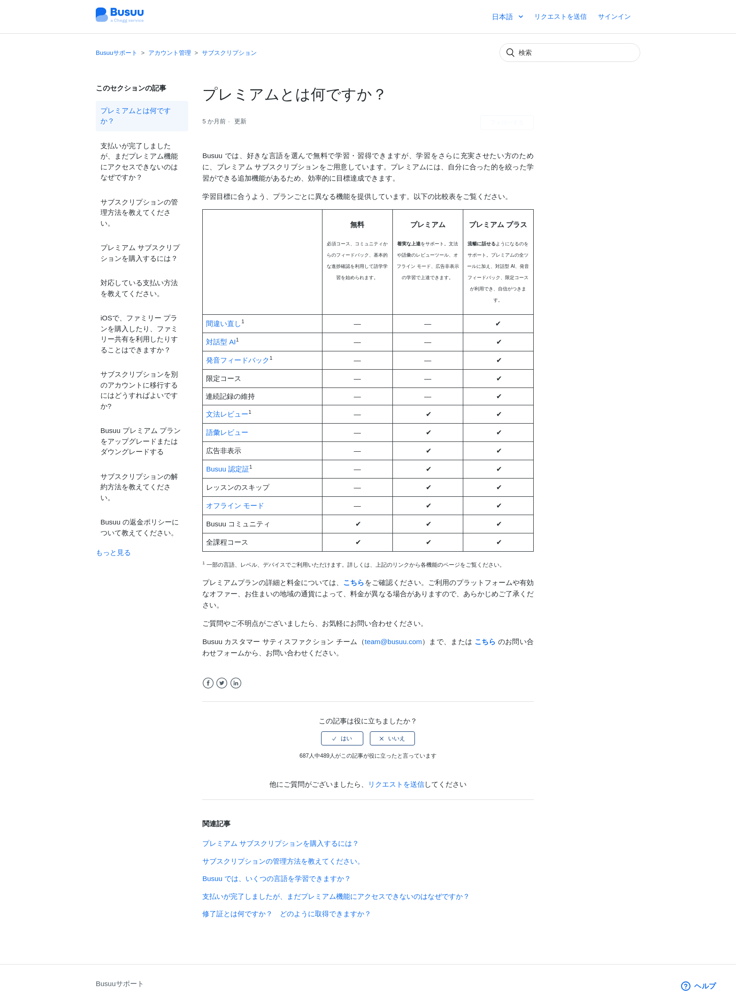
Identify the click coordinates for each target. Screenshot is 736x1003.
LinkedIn (236, 683)
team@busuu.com (393, 642)
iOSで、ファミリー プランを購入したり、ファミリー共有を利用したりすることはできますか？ (139, 334)
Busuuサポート (117, 52)
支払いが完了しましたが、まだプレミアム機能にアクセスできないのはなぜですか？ (139, 162)
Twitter (222, 683)
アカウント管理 (169, 52)
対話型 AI (221, 342)
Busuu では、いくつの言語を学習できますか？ (276, 878)
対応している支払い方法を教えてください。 (139, 288)
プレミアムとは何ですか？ (135, 115)
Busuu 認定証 (227, 469)
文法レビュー (227, 414)
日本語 (503, 17)
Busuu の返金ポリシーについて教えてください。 (139, 527)
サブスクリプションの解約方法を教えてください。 (139, 487)
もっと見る (113, 552)
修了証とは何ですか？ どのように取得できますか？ (286, 914)
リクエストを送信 (560, 16)
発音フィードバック (237, 360)
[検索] (569, 52)
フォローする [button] (507, 122)
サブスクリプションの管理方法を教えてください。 (139, 212)
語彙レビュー (227, 432)
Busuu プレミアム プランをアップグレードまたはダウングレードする (140, 441)
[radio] (342, 738)
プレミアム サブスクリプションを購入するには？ (140, 252)
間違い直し (223, 323)
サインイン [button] (614, 16)
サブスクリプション (229, 52)
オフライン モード (235, 505)
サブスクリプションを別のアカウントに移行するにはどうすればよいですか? (139, 390)
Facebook (208, 683)
